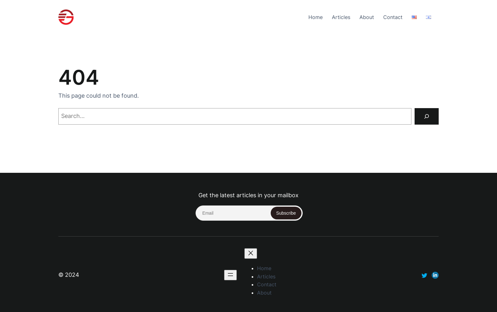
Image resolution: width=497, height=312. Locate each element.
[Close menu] (250, 253)
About (366, 17)
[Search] (427, 116)
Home (315, 17)
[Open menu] (230, 275)
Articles (341, 17)
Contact (393, 17)
